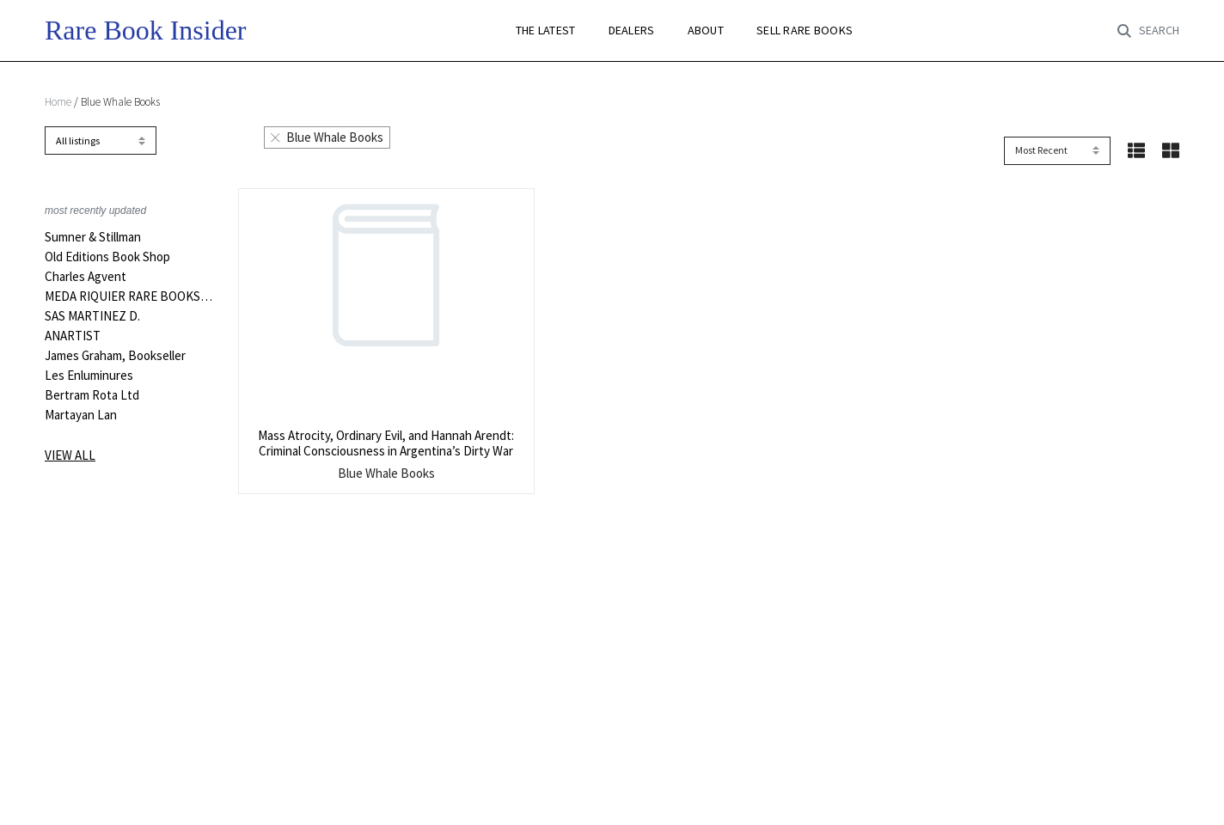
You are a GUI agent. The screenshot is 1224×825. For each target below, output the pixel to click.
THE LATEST (546, 30)
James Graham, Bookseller (115, 356)
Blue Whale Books (327, 137)
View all (70, 455)
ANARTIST (73, 336)
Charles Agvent (85, 276)
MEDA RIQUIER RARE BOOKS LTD (128, 296)
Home (58, 102)
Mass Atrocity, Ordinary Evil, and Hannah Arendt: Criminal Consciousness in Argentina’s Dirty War (386, 443)
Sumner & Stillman (93, 237)
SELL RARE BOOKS (804, 30)
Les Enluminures (89, 375)
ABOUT (706, 30)
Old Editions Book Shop (107, 257)
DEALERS (632, 30)
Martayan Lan (81, 415)
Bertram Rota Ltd (92, 395)
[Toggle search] (1148, 31)
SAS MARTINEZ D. (92, 316)
